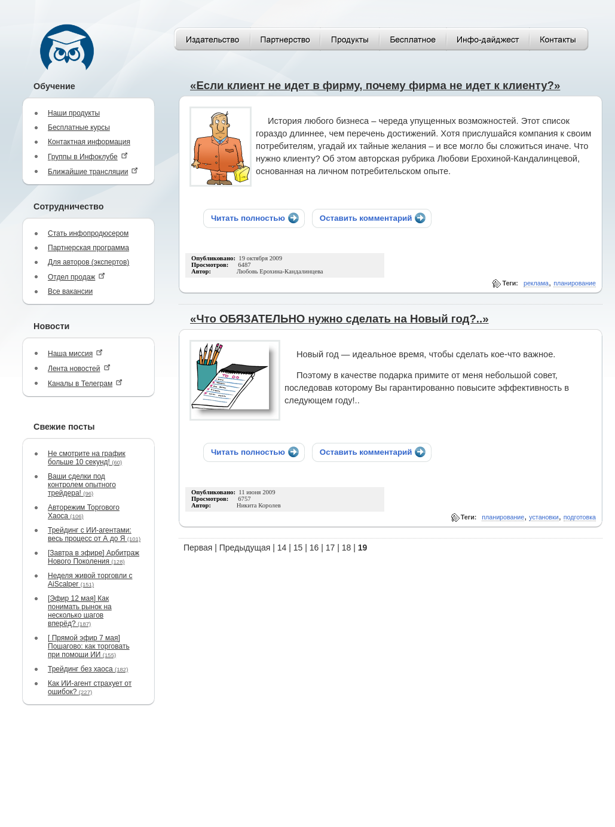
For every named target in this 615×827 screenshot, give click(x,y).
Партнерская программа (88, 248)
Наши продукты (74, 113)
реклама (536, 283)
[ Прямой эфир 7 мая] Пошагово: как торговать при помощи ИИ (89, 646)
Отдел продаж (76, 276)
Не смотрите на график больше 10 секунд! (87, 457)
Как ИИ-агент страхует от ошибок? (89, 687)
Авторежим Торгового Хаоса (84, 511)
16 (314, 547)
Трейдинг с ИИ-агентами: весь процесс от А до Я (94, 534)
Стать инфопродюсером (88, 233)
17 (330, 547)
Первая (197, 547)
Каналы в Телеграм (85, 383)
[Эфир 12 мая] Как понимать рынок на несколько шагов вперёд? (80, 611)
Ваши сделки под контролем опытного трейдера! (82, 484)
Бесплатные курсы (79, 127)
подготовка (580, 517)
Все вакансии (70, 291)
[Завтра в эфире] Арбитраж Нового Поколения (93, 557)
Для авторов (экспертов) (88, 262)
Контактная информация (89, 142)
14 (282, 547)
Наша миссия (75, 353)
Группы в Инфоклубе (88, 156)
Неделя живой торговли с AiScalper (90, 579)
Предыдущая (245, 547)
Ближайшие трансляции (93, 171)
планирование (574, 283)
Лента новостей (79, 368)
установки (543, 517)
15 (298, 547)
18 (346, 547)
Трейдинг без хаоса (88, 669)
